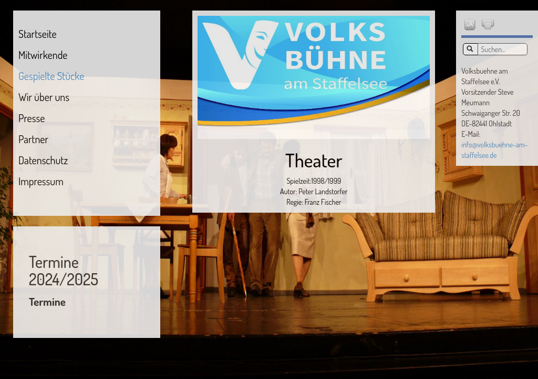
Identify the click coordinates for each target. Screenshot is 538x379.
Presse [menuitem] (31, 118)
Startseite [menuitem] (37, 34)
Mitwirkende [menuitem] (42, 55)
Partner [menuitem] (33, 139)
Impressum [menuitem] (41, 181)
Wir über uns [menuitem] (43, 97)
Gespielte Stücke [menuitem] (51, 76)
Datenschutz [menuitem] (43, 160)
